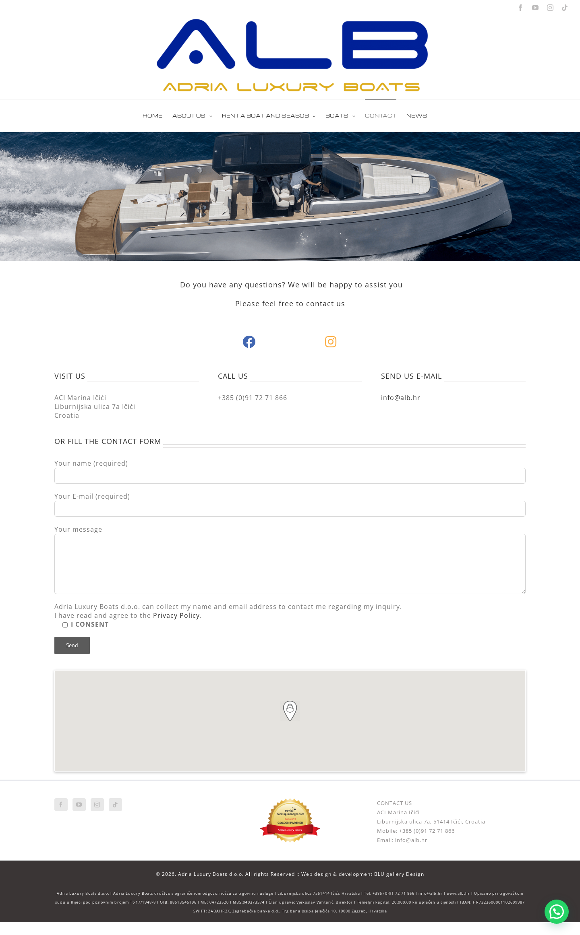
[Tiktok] (115, 804)
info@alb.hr (400, 397)
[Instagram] (97, 804)
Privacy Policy (176, 615)
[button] (290, 711)
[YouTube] (79, 804)
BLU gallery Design (399, 874)
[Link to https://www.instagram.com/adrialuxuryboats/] (331, 341)
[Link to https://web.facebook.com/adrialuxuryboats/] (249, 341)
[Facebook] (61, 804)
